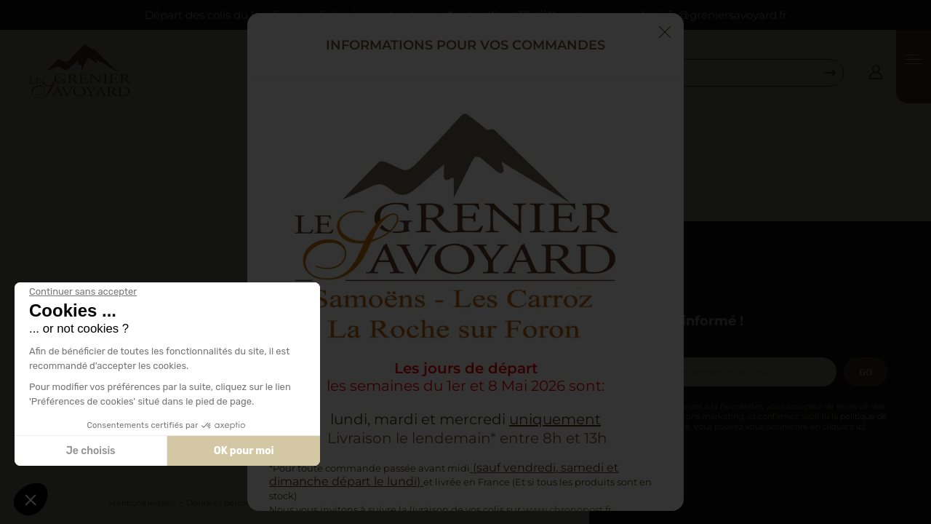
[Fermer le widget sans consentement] (83, 292)
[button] (30, 499)
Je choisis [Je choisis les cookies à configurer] (91, 451)
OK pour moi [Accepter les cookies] (244, 451)
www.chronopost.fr (567, 509)
